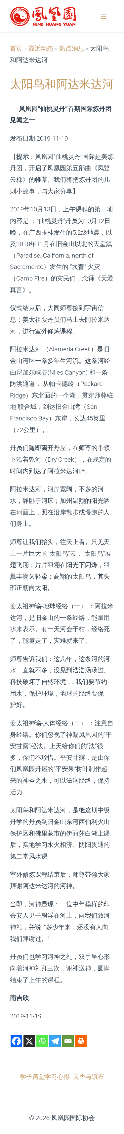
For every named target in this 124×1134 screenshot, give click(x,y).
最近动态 (41, 48)
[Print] (81, 1041)
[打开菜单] (103, 16)
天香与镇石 (88, 1076)
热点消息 (71, 48)
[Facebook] (16, 1041)
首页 (16, 48)
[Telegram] (55, 1041)
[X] (29, 1041)
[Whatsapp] (42, 1041)
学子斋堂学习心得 (45, 1076)
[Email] (68, 1041)
